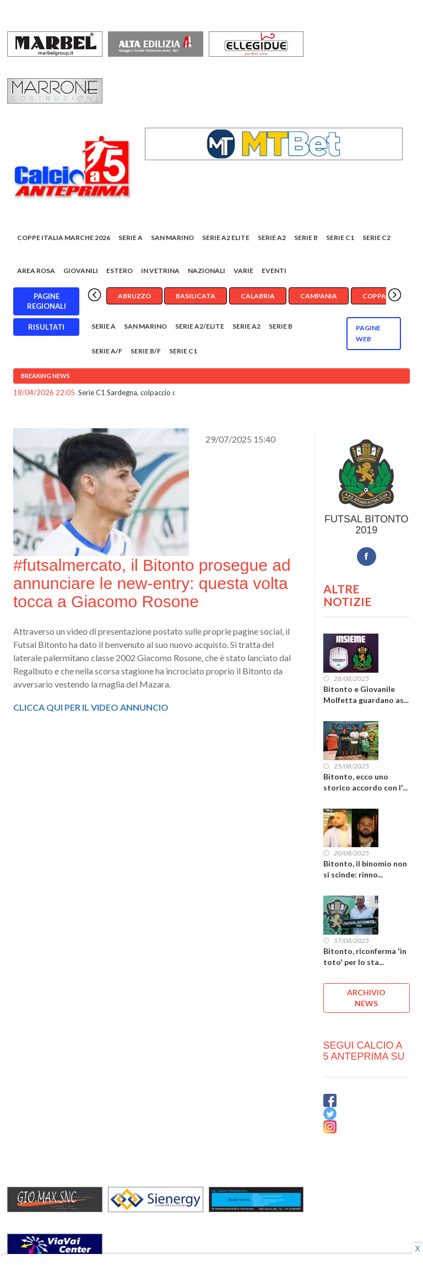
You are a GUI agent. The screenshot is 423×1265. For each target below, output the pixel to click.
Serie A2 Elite (226, 237)
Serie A (130, 237)
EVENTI (274, 270)
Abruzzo (134, 296)
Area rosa (36, 270)
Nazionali (206, 270)
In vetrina (160, 270)
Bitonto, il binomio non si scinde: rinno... (365, 869)
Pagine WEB (368, 333)
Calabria (258, 296)
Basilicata (195, 296)
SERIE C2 (376, 237)
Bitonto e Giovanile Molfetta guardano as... (366, 694)
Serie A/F (106, 351)
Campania (318, 296)
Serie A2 (272, 237)
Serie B (306, 237)
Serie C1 (340, 237)
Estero (119, 270)
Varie (243, 270)
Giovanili (80, 270)
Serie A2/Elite (199, 326)
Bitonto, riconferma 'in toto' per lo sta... (364, 956)
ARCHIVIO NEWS (366, 998)
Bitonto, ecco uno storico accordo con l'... (365, 782)
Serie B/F (146, 351)
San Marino (172, 237)
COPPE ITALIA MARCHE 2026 (63, 237)
